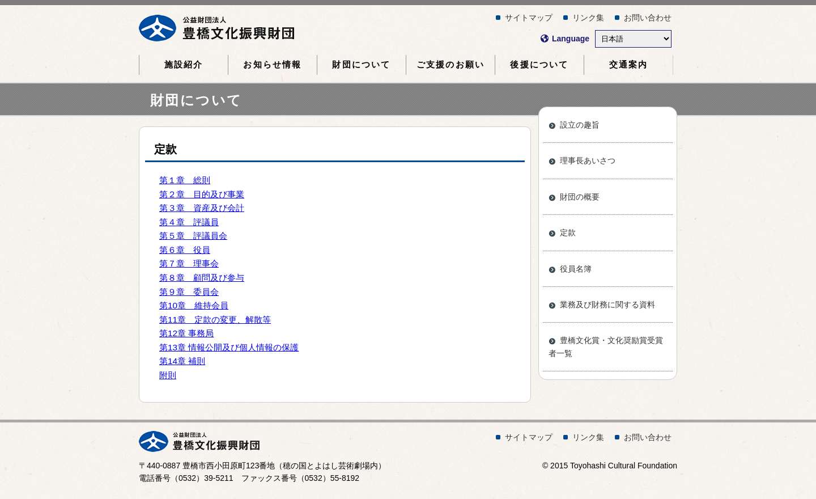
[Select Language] (633, 39)
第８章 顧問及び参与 (201, 277)
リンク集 (588, 17)
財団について (361, 64)
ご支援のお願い (450, 64)
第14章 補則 (182, 361)
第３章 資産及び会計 (201, 208)
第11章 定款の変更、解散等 (215, 319)
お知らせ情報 (272, 64)
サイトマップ (528, 17)
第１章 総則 (184, 180)
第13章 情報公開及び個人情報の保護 (229, 347)
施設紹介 (183, 64)
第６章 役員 (184, 250)
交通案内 (628, 64)
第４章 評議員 (189, 222)
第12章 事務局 (186, 333)
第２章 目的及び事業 (201, 194)
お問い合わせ (648, 17)
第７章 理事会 (189, 263)
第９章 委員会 (189, 292)
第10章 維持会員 (193, 305)
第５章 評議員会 (193, 235)
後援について (539, 64)
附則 (167, 375)
